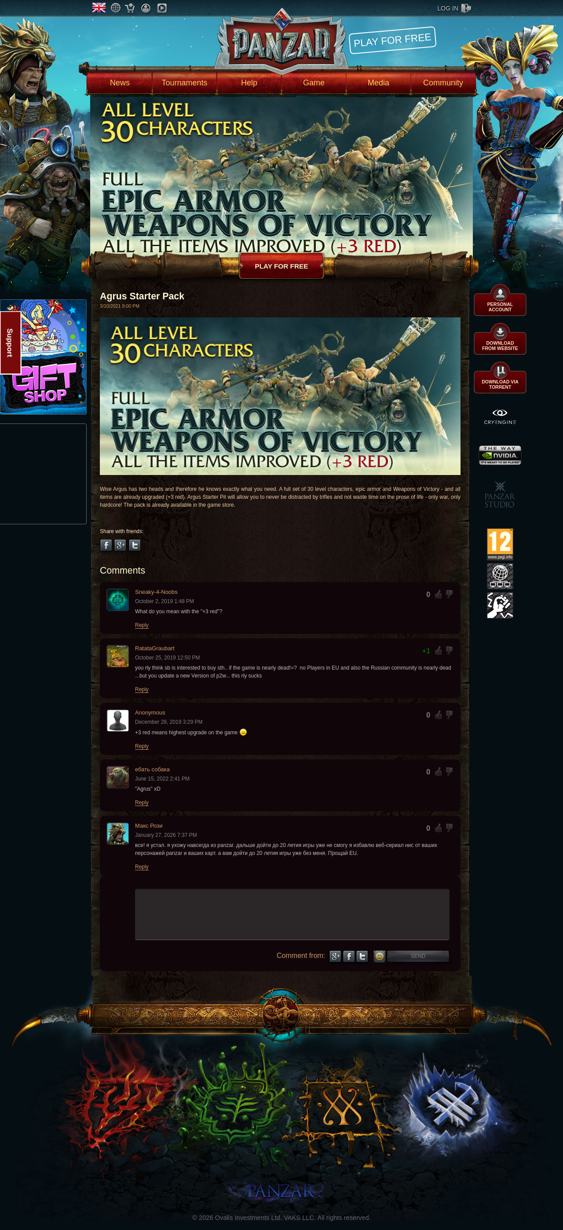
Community (443, 82)
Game (314, 82)
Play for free (392, 40)
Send (418, 956)
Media (378, 82)
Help (249, 82)
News (120, 82)
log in (448, 8)
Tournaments (184, 82)
